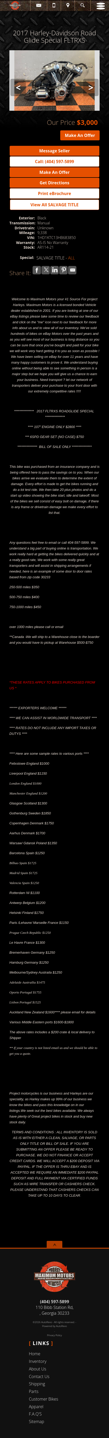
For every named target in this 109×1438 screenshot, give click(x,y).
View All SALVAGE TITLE (54, 205)
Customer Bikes (43, 1399)
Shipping (37, 1384)
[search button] (82, 4)
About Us (37, 1369)
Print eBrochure (54, 193)
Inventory (37, 1361)
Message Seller (54, 151)
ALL (71, 258)
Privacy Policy (54, 1335)
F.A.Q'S (35, 1414)
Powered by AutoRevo (54, 1326)
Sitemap (36, 1421)
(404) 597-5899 (54, 1301)
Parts (34, 1391)
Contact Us (39, 1376)
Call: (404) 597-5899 (54, 161)
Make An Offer (80, 135)
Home (34, 1354)
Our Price (61, 122)
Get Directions (54, 183)
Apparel (36, 1406)
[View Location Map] (68, 5)
